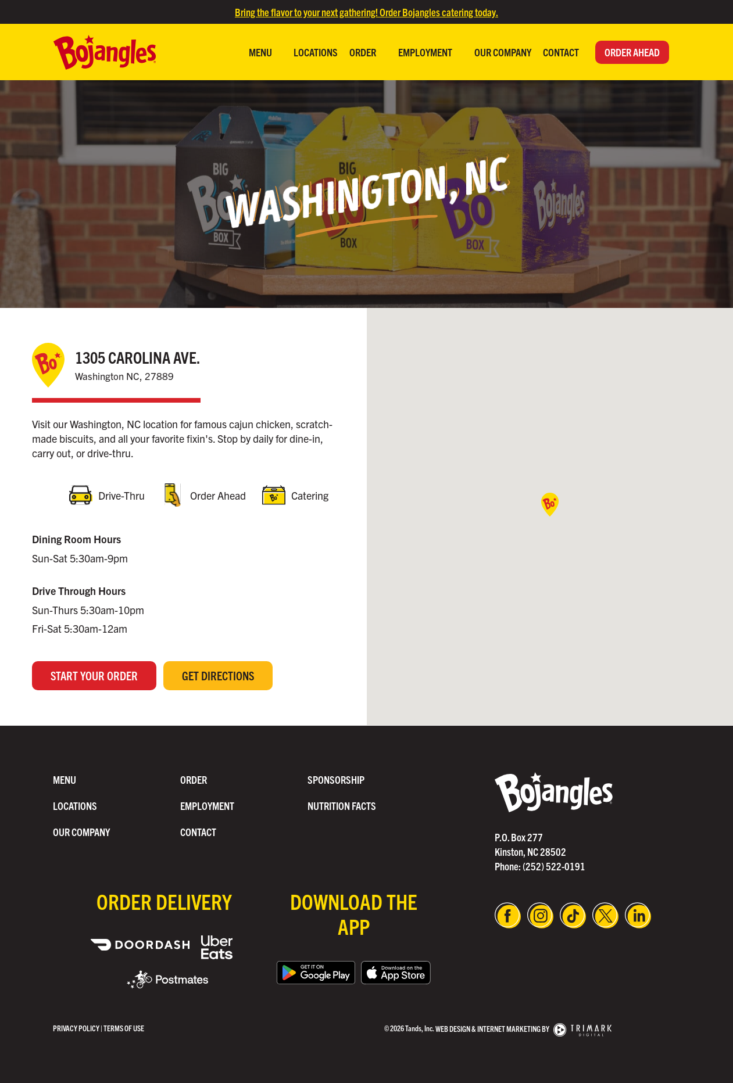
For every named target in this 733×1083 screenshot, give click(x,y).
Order (363, 52)
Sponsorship (335, 779)
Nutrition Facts (341, 805)
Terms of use (123, 1028)
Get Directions (218, 676)
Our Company (502, 52)
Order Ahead (632, 52)
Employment (426, 52)
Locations (316, 52)
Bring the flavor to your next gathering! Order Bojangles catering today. (366, 12)
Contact (561, 52)
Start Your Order (94, 676)
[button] (550, 505)
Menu (261, 52)
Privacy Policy (76, 1028)
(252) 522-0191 (554, 866)
